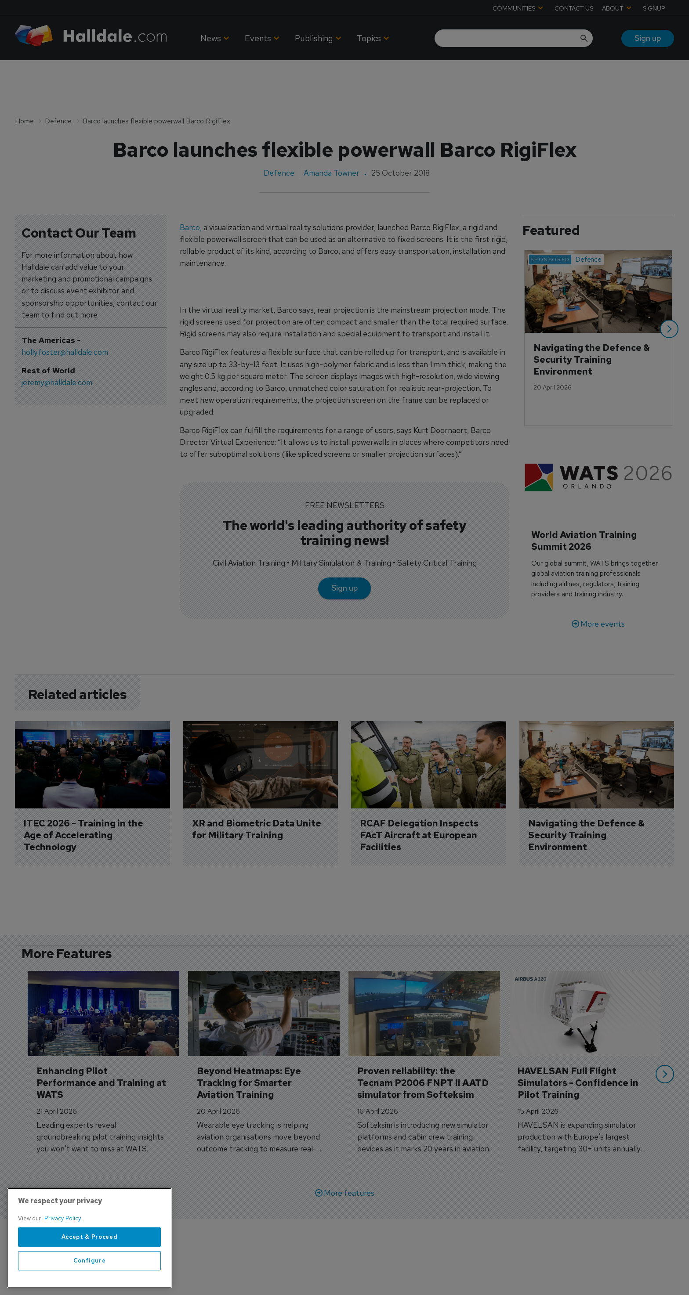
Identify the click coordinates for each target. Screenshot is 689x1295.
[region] (89, 1239)
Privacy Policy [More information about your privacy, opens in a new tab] (62, 1219)
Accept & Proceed (90, 1237)
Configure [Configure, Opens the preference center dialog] (89, 1261)
